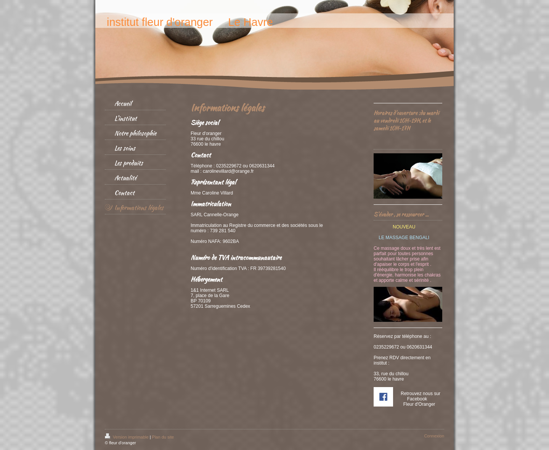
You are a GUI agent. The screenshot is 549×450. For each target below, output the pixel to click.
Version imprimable (127, 437)
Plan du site (163, 437)
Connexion (434, 436)
